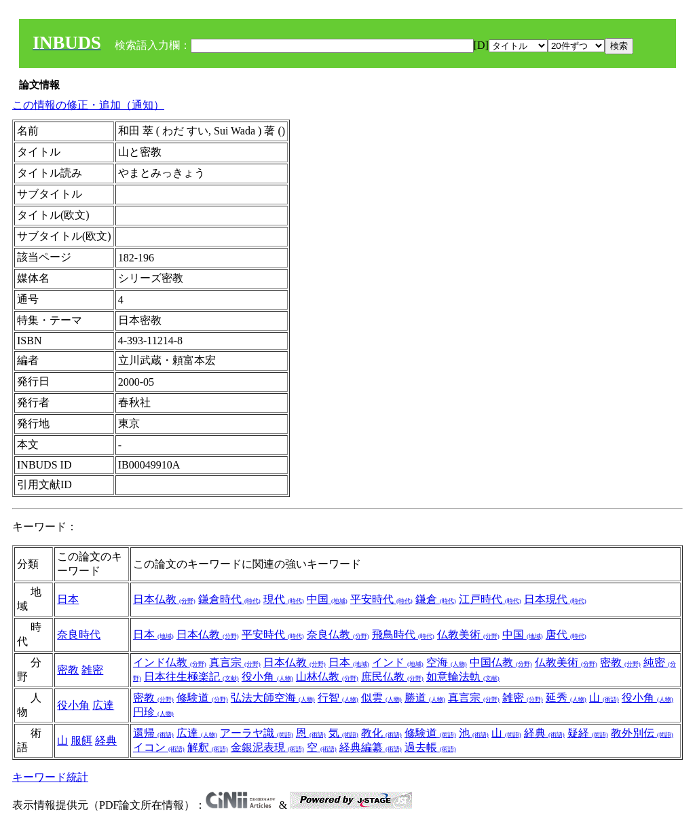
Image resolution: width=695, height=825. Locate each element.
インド (398, 662)
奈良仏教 (338, 634)
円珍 (153, 712)
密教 (68, 670)
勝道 (425, 697)
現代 (283, 599)
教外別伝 (642, 733)
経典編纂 (370, 747)
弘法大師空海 (273, 697)
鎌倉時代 (229, 599)
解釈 (207, 747)
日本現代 (555, 599)
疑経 (587, 733)
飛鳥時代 (403, 634)
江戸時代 (490, 599)
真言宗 (235, 662)
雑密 (92, 670)
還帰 (153, 733)
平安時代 (381, 599)
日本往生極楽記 (191, 676)
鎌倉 (435, 599)
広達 (103, 705)
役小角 (267, 676)
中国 (327, 599)
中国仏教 (501, 662)
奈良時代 (78, 634)
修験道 (202, 697)
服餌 (81, 740)
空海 (446, 662)
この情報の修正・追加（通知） (88, 105)
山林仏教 (327, 676)
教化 (381, 733)
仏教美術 (468, 634)
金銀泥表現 (267, 747)
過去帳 (430, 747)
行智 (338, 697)
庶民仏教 (392, 676)
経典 (106, 740)
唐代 (566, 634)
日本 (68, 599)
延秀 (566, 697)
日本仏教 (164, 599)
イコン (159, 747)
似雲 (381, 697)
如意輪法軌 (463, 676)
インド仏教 (169, 662)
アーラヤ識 (256, 733)
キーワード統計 (50, 777)
